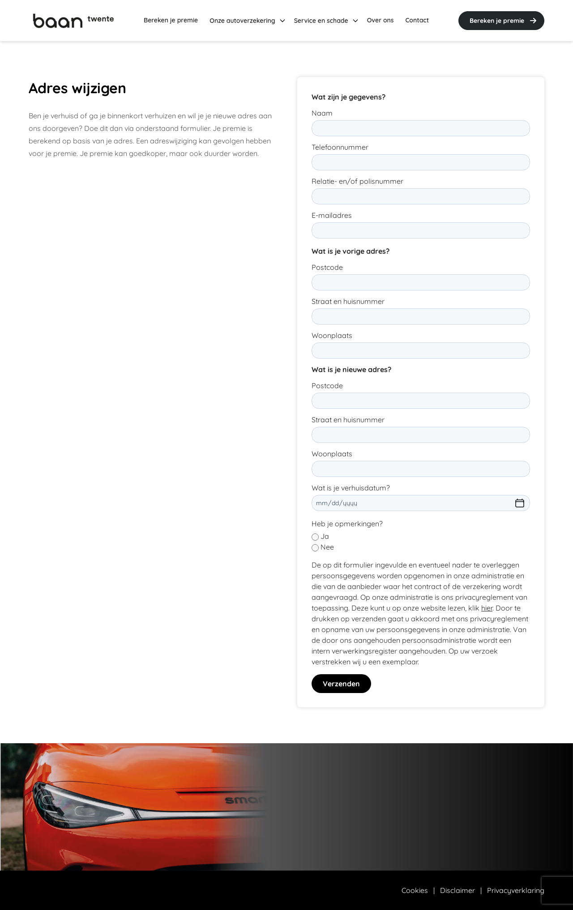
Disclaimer (457, 890)
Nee (327, 546)
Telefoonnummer (340, 147)
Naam (322, 112)
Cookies (415, 890)
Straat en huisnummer (348, 301)
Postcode (327, 267)
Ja (325, 536)
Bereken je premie (504, 20)
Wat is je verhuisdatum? (351, 487)
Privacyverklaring (515, 890)
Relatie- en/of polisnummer (357, 181)
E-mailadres (332, 215)
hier (486, 607)
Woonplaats (332, 335)
